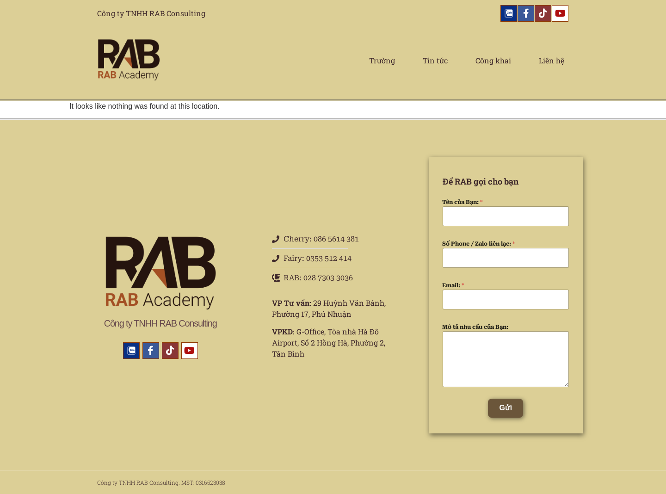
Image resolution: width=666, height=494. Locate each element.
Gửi (505, 408)
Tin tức (435, 60)
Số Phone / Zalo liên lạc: (478, 244)
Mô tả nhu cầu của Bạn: (475, 327)
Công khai (493, 60)
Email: (453, 285)
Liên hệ (551, 60)
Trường (382, 60)
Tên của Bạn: (462, 202)
